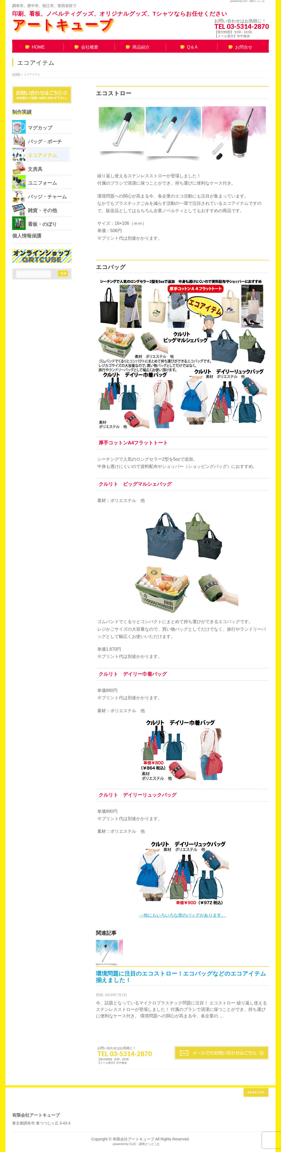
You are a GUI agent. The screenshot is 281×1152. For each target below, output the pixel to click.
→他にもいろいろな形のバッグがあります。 (182, 915)
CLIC (244, 1)
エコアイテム (34, 154)
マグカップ (32, 127)
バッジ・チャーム (39, 195)
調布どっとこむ (257, 1)
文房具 (27, 168)
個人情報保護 (26, 236)
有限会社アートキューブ (133, 1137)
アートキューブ (62, 25)
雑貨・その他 (34, 209)
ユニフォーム (34, 182)
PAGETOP (256, 1090)
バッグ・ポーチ (37, 140)
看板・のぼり (34, 223)
